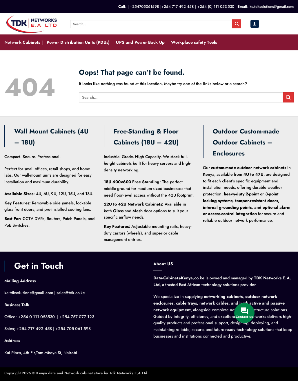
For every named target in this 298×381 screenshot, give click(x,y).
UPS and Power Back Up (140, 42)
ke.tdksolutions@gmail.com (272, 6)
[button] (254, 24)
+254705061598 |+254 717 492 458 (162, 6)
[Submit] (236, 23)
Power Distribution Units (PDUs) (78, 42)
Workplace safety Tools (194, 42)
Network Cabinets (22, 42)
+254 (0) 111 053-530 (215, 6)
